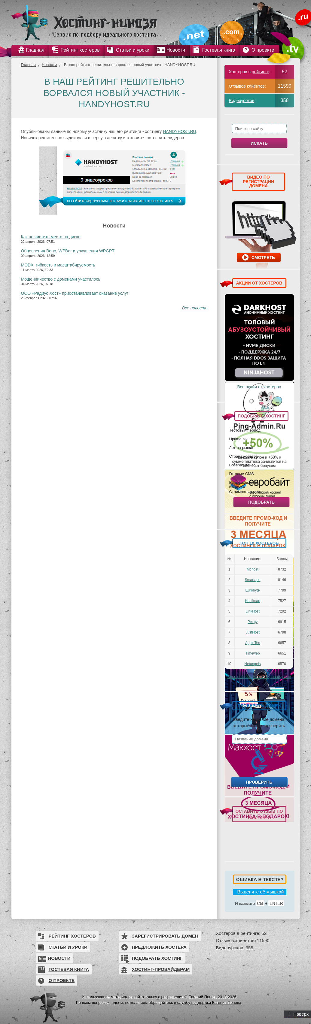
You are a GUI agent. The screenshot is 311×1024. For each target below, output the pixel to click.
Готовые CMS (241, 473)
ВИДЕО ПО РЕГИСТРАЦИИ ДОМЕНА (258, 181)
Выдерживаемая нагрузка (244, 484)
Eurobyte (252, 590)
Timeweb (252, 653)
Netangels (252, 664)
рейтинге (260, 71)
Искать (259, 143)
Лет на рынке (241, 447)
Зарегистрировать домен (165, 935)
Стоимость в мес (244, 491)
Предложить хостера (159, 947)
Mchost (252, 569)
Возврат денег (242, 465)
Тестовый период (245, 430)
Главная (28, 64)
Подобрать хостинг (157, 958)
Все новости (195, 308)
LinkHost (252, 611)
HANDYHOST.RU (179, 131)
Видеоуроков (242, 100)
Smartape (252, 580)
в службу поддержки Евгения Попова (207, 1002)
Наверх (298, 1013)
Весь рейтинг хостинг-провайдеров (259, 676)
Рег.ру (253, 622)
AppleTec (252, 643)
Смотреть (263, 257)
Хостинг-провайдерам (161, 969)
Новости (49, 64)
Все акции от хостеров (259, 386)
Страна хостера (243, 456)
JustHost (252, 632)
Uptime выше (241, 439)
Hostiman (252, 601)
